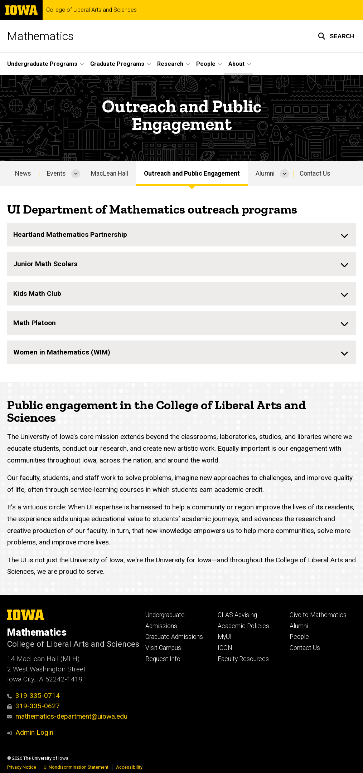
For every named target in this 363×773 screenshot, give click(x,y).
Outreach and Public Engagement (192, 173)
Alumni (265, 173)
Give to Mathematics (318, 614)
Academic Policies (243, 626)
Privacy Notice (21, 767)
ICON (225, 647)
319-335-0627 (33, 706)
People (299, 636)
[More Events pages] (75, 173)
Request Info (162, 658)
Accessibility (129, 767)
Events (56, 173)
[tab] (181, 235)
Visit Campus (163, 647)
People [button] (206, 63)
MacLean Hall (109, 173)
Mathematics (40, 36)
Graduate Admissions (174, 636)
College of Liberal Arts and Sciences (91, 10)
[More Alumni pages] (284, 173)
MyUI (225, 636)
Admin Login (34, 732)
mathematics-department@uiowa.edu (67, 716)
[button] (336, 36)
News (23, 173)
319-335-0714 (33, 695)
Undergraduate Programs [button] (42, 63)
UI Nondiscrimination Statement (76, 767)
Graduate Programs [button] (117, 63)
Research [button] (170, 63)
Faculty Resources (243, 658)
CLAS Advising (237, 614)
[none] (181, 235)
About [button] (236, 63)
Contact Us (315, 173)
